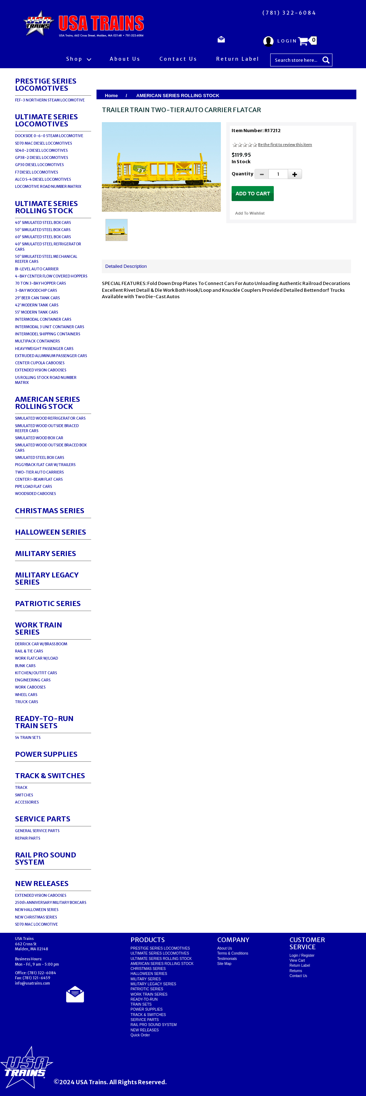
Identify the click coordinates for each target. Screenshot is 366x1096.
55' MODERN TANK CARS (36, 312)
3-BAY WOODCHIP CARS (36, 290)
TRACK (21, 787)
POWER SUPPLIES (46, 754)
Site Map (224, 964)
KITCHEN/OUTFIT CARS (36, 673)
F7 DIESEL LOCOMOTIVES (36, 172)
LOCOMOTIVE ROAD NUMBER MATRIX (48, 186)
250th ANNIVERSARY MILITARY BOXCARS (50, 902)
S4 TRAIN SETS (27, 737)
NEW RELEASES (42, 883)
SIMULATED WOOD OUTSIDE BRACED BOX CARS (50, 447)
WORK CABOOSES (30, 687)
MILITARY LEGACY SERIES (47, 578)
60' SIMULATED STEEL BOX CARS (43, 237)
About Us (125, 59)
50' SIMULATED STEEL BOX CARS (42, 229)
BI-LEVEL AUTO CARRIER (37, 269)
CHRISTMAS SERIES (49, 510)
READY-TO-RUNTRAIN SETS (44, 722)
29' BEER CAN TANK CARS (37, 298)
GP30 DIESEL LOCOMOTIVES (39, 164)
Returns (296, 971)
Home (111, 95)
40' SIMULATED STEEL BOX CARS (43, 222)
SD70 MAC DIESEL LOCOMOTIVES (43, 143)
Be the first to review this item (285, 144)
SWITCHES (24, 795)
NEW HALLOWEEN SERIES (36, 909)
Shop (78, 59)
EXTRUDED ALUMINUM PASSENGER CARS (51, 356)
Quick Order (140, 1035)
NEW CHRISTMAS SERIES (36, 917)
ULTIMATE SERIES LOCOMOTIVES (46, 120)
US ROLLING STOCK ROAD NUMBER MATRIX (45, 380)
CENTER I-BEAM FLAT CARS (39, 479)
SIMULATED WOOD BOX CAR (39, 438)
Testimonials (227, 959)
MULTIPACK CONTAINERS (37, 341)
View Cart (297, 960)
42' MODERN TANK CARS (36, 305)
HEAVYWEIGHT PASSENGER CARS (44, 348)
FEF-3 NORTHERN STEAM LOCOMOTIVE (50, 100)
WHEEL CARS (26, 694)
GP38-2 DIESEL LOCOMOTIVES (41, 157)
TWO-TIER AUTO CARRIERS (39, 472)
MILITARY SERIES (45, 553)
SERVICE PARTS (42, 818)
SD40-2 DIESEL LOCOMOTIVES (41, 150)
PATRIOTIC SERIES (48, 603)
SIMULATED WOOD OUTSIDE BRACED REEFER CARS (47, 428)
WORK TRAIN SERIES (38, 628)
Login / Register (302, 955)
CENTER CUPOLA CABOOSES (39, 363)
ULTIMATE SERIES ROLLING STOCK (46, 207)
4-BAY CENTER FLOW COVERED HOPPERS (51, 276)
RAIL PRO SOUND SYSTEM (45, 858)
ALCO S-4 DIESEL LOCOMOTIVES (43, 179)
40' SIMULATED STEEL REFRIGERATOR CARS (48, 246)
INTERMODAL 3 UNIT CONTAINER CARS (49, 327)
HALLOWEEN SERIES (50, 531)
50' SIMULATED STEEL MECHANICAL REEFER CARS (46, 259)
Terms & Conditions (232, 953)
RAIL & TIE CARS (29, 651)
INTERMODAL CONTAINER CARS (43, 319)
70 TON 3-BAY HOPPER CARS (40, 283)
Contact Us (178, 59)
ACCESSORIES (27, 802)
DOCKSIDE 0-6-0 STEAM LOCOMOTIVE (49, 136)
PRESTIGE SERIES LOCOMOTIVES (45, 84)
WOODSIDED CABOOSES (35, 493)
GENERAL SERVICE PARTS (37, 831)
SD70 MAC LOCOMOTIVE (36, 924)
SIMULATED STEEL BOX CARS (39, 457)
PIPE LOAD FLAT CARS (33, 486)
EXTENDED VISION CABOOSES (40, 370)
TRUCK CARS (26, 702)
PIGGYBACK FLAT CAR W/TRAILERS (45, 464)
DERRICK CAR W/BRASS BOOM (41, 644)
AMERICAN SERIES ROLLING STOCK (47, 403)
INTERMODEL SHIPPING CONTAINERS (47, 334)
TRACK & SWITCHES (50, 775)
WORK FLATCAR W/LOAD (36, 658)
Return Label (237, 59)
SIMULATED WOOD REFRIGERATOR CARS (50, 418)
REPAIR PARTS (27, 838)
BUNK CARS (25, 666)
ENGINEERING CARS (32, 680)
